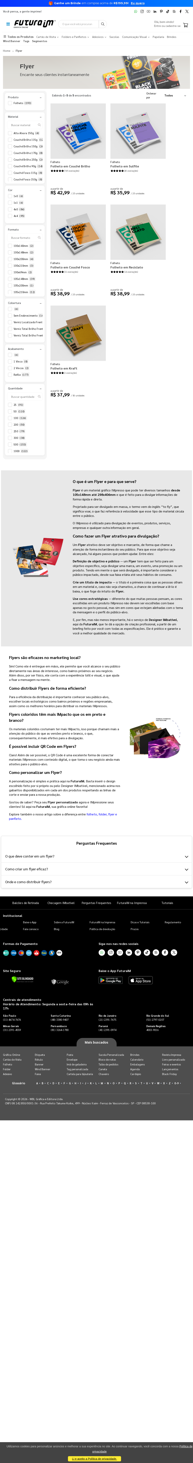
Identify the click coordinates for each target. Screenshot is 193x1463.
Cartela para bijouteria (80, 1074)
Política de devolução (102, 929)
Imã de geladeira (77, 1064)
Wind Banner (42, 1069)
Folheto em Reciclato (126, 267)
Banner (39, 1064)
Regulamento (173, 922)
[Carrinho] (185, 25)
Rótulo (39, 1059)
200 (19, 425)
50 (19, 411)
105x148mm (25, 279)
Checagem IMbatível (61, 903)
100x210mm (24, 266)
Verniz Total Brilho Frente (32, 329)
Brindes (134, 1054)
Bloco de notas (107, 1059)
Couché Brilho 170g (29, 153)
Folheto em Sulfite (124, 166)
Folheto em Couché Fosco (70, 267)
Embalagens (137, 1064)
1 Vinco (21, 361)
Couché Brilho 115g (29, 140)
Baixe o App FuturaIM (115, 971)
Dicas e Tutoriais (140, 922)
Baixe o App (29, 922)
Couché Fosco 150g (28, 179)
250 (19, 431)
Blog (56, 929)
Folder (7, 1069)
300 (19, 438)
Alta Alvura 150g (27, 133)
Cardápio (135, 1074)
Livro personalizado (173, 1059)
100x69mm (23, 272)
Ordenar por (151, 95)
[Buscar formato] (25, 237)
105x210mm (25, 292)
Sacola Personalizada (111, 1054)
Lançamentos (170, 1069)
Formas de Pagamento (20, 944)
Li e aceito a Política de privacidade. (94, 1458)
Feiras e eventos (171, 1064)
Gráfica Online (11, 1054)
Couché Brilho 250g (29, 160)
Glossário (18, 1083)
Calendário (136, 1059)
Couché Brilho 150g (29, 146)
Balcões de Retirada (25, 903)
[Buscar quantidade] (25, 396)
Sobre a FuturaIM (64, 922)
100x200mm (24, 259)
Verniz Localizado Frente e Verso (37, 322)
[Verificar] (22, 979)
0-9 (176, 1083)
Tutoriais (167, 903)
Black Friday (169, 1074)
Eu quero (138, 3)
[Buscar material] (25, 125)
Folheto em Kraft (64, 368)
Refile (22, 375)
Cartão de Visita (12, 1059)
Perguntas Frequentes (96, 903)
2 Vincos (22, 368)
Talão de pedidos (108, 1064)
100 (20, 418)
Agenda (134, 1069)
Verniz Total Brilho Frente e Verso (38, 335)
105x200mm (24, 285)
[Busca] (103, 24)
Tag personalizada (77, 1069)
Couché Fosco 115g (28, 173)
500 (20, 444)
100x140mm (24, 246)
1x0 (19, 196)
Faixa (38, 1074)
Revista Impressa (171, 1054)
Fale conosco (30, 929)
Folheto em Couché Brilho (70, 166)
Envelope (72, 1059)
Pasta (70, 1054)
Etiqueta (40, 1054)
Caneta (103, 1069)
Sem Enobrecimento (30, 316)
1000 (21, 451)
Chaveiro (104, 1074)
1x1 (19, 203)
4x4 (19, 216)
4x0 (19, 209)
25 (19, 405)
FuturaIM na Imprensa (132, 903)
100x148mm (24, 252)
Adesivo (7, 1074)
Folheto (23, 103)
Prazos (134, 929)
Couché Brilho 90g (29, 166)
